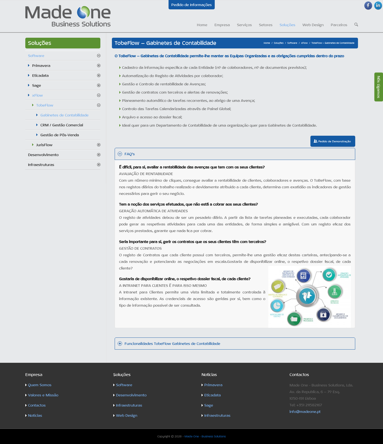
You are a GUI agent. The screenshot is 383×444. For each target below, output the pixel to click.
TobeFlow (44, 105)
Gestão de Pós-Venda (59, 134)
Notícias (35, 415)
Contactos (37, 405)
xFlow (304, 43)
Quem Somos (39, 384)
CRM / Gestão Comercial (61, 124)
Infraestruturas (41, 164)
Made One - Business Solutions (205, 436)
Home (267, 43)
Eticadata (40, 75)
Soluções (278, 43)
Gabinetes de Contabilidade (64, 115)
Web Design (126, 415)
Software (292, 43)
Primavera (41, 65)
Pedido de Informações (191, 4)
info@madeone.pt (305, 411)
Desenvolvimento (43, 154)
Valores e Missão (43, 395)
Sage (36, 85)
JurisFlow (44, 144)
